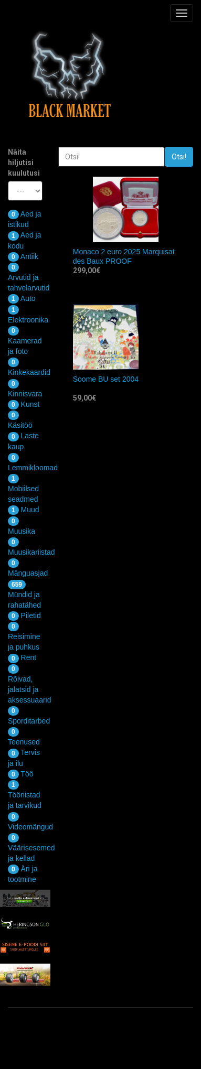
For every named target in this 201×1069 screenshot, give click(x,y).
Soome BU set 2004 (106, 379)
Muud (23, 509)
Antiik (23, 256)
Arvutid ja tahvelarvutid (28, 277)
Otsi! (179, 157)
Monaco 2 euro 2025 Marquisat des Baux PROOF (124, 256)
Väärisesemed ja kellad (31, 847)
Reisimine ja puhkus (24, 636)
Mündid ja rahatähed (24, 594)
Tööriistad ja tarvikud (24, 794)
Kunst (23, 404)
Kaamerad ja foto (25, 340)
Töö (20, 774)
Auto (22, 298)
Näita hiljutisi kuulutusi (24, 162)
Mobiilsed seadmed (23, 488)
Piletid (24, 615)
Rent (22, 657)
